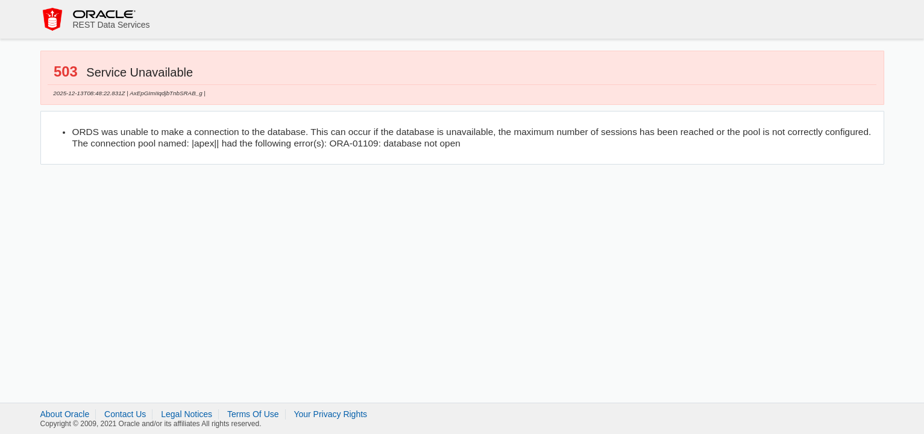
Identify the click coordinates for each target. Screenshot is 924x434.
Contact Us (125, 414)
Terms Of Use (253, 414)
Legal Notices (186, 414)
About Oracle (65, 414)
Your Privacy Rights (330, 414)
